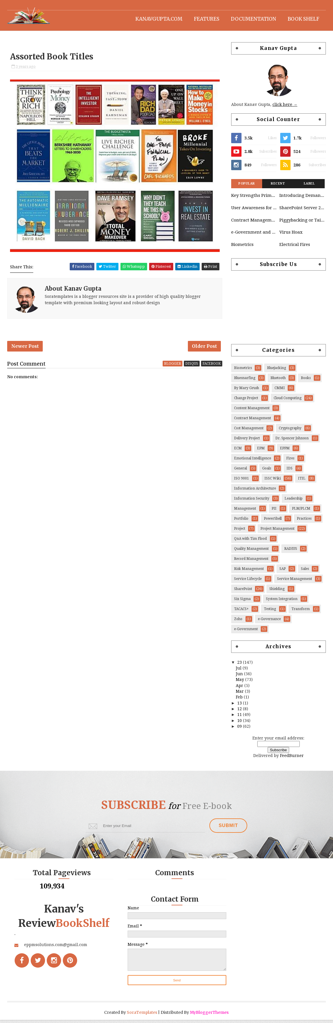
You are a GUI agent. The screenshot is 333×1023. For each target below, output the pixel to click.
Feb (240, 700)
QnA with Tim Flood (250, 541)
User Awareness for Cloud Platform (253, 210)
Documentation (253, 18)
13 (240, 706)
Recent (278, 186)
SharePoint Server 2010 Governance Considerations (302, 210)
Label (309, 186)
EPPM (285, 451)
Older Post (202, 348)
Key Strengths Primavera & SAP (253, 198)
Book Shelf (303, 18)
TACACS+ (241, 612)
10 (240, 723)
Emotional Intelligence (252, 461)
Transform (300, 612)
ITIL (301, 481)
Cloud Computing (287, 401)
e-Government (246, 632)
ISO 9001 (241, 481)
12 (240, 711)
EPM (261, 451)
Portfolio (241, 521)
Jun (240, 676)
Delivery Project (247, 441)
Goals (266, 471)
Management (245, 511)
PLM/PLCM (301, 511)
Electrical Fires (294, 247)
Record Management (251, 562)
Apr (240, 688)
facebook (210, 366)
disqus (190, 366)
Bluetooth (278, 381)
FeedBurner (292, 758)
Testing (270, 612)
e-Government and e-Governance (253, 235)
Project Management (277, 531)
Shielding (277, 592)
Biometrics (242, 247)
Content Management (252, 411)
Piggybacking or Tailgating (302, 223)
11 (240, 717)
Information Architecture (255, 491)
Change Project (246, 401)
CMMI (279, 391)
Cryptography (290, 431)
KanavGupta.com (158, 18)
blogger (170, 366)
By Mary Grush (246, 391)
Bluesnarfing (244, 381)
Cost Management (249, 431)
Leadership (294, 501)
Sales (305, 572)
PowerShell (273, 521)
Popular (246, 186)
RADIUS (290, 552)
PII (274, 511)
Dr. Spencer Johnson (292, 441)
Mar (240, 694)
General (240, 471)
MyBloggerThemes (209, 1015)
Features (206, 18)
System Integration (281, 602)
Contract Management (253, 223)
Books (306, 381)
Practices (304, 521)
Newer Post (25, 348)
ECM (238, 451)
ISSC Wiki (272, 481)
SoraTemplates (142, 1015)
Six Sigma (242, 602)
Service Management (294, 582)
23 (240, 665)
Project (239, 531)
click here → (284, 107)
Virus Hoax (291, 235)
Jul (239, 671)
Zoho (238, 622)
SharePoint (243, 592)
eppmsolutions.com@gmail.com (55, 962)
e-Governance (269, 622)
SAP (282, 572)
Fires (290, 461)
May (240, 682)
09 (240, 729)
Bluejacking (276, 371)
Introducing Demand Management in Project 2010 (302, 198)
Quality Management (251, 552)
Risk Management (249, 572)
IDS (290, 471)
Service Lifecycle (248, 582)
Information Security (251, 501)
